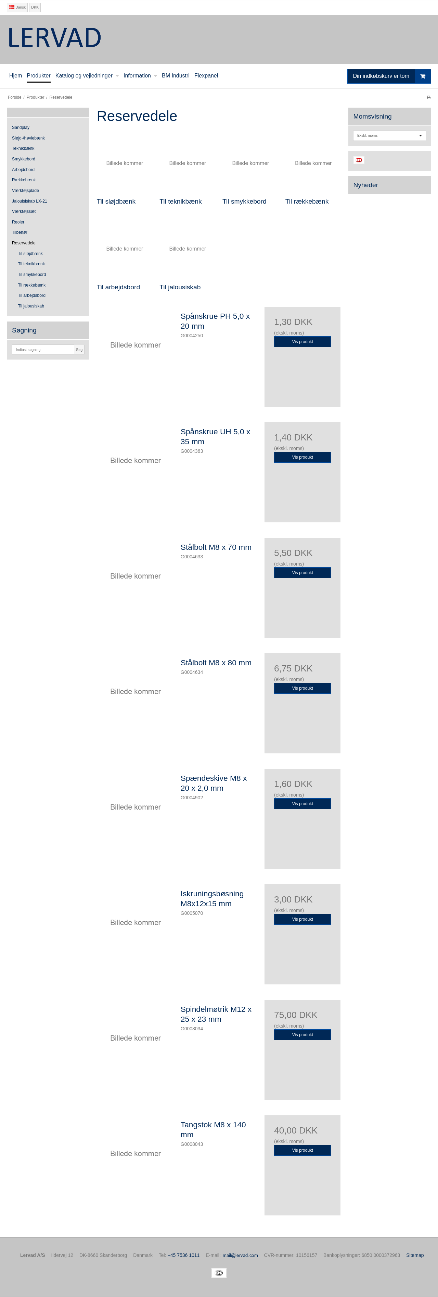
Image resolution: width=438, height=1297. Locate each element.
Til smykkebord (32, 274)
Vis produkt (302, 341)
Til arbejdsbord (32, 295)
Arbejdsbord (23, 169)
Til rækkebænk (32, 285)
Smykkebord (23, 159)
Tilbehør (19, 232)
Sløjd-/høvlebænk (28, 138)
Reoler (18, 222)
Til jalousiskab (31, 306)
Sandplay (20, 127)
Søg (79, 350)
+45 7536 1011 (184, 1255)
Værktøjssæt (24, 211)
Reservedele (24, 243)
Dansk (17, 7)
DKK (35, 7)
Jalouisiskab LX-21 (29, 201)
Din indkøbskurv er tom (392, 76)
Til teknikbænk (31, 264)
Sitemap (415, 1255)
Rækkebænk (24, 180)
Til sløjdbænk (30, 253)
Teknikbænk (23, 148)
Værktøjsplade (25, 190)
